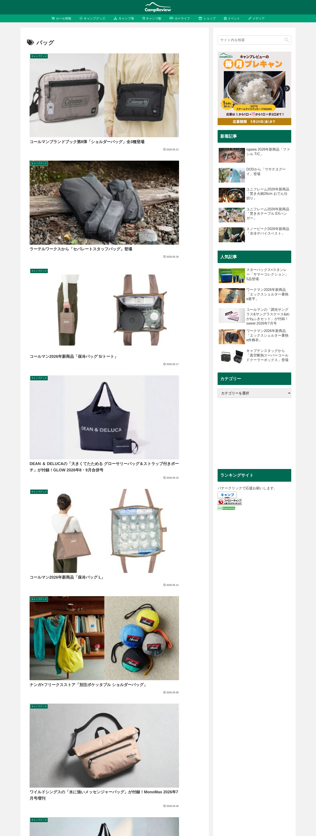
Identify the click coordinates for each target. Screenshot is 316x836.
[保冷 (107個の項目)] (241, 793)
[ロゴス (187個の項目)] (194, 771)
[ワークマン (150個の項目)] (106, 779)
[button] (287, 39)
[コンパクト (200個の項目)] (141, 771)
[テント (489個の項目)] (219, 764)
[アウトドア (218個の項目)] (105, 771)
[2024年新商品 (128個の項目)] (125, 786)
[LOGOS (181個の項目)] (261, 771)
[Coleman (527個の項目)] (179, 764)
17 (126, 469)
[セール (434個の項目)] (258, 764)
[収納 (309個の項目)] (288, 764)
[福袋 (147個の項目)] (124, 779)
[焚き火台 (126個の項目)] (166, 786)
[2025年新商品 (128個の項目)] (100, 786)
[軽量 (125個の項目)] (182, 786)
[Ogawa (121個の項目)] (217, 786)
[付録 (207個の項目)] (123, 771)
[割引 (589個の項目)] (124, 764)
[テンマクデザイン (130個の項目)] (73, 786)
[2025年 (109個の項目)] (161, 793)
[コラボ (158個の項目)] (68, 779)
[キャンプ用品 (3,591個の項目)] (80, 764)
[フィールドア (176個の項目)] (283, 771)
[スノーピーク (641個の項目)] (105, 764)
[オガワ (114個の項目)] (39, 793)
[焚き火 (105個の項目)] (277, 793)
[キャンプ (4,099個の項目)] (30, 764)
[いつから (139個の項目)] (225, 779)
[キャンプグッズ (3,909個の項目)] (54, 764)
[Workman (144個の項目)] (158, 779)
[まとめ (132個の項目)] (28, 786)
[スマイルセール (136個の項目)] (262, 779)
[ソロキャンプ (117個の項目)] (269, 786)
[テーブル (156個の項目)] (86, 779)
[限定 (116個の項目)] (288, 786)
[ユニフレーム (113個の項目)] (80, 793)
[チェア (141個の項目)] (177, 779)
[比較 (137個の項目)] (242, 779)
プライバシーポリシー (253, 822)
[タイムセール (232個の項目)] (82, 771)
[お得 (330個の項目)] (274, 764)
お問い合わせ (282, 822)
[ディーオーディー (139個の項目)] (200, 779)
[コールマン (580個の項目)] (143, 764)
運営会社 (227, 822)
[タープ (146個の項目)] (140, 779)
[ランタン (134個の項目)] (286, 779)
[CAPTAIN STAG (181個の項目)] (238, 771)
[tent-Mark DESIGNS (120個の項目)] (241, 786)
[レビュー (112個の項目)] (122, 793)
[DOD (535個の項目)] (161, 764)
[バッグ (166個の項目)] (51, 779)
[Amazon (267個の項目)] (30, 771)
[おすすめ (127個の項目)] (147, 786)
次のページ (114, 452)
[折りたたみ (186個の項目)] (213, 771)
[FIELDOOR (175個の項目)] (31, 779)
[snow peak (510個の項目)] (199, 764)
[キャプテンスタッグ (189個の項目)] (169, 771)
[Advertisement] (254, 433)
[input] (254, 40)
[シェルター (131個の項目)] (47, 786)
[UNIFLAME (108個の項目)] (202, 793)
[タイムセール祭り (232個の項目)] (54, 771)
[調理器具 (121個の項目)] (199, 786)
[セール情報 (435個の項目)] (238, 764)
